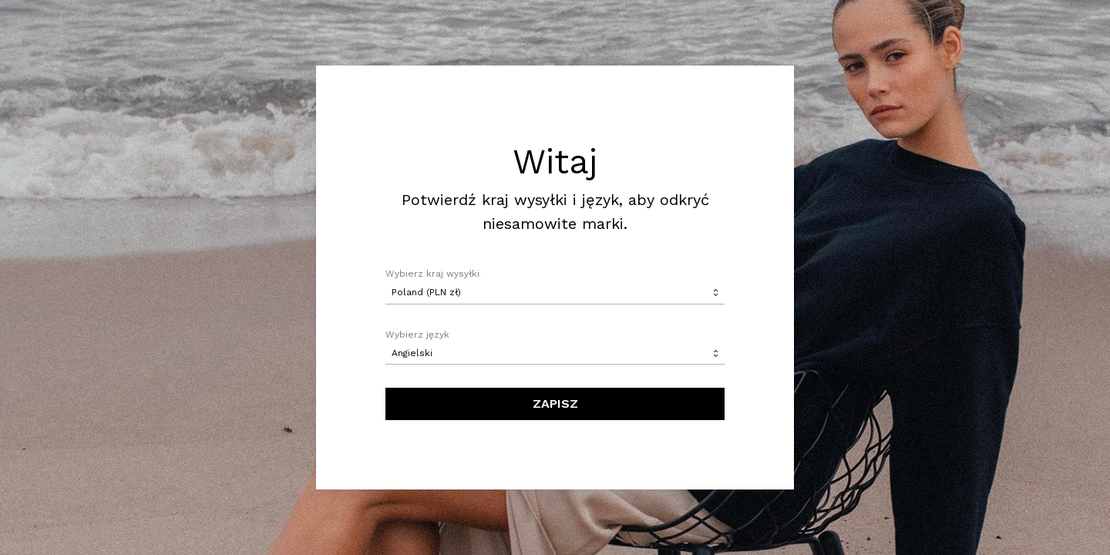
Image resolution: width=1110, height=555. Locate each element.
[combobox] (555, 292)
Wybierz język (417, 334)
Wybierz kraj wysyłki (432, 273)
